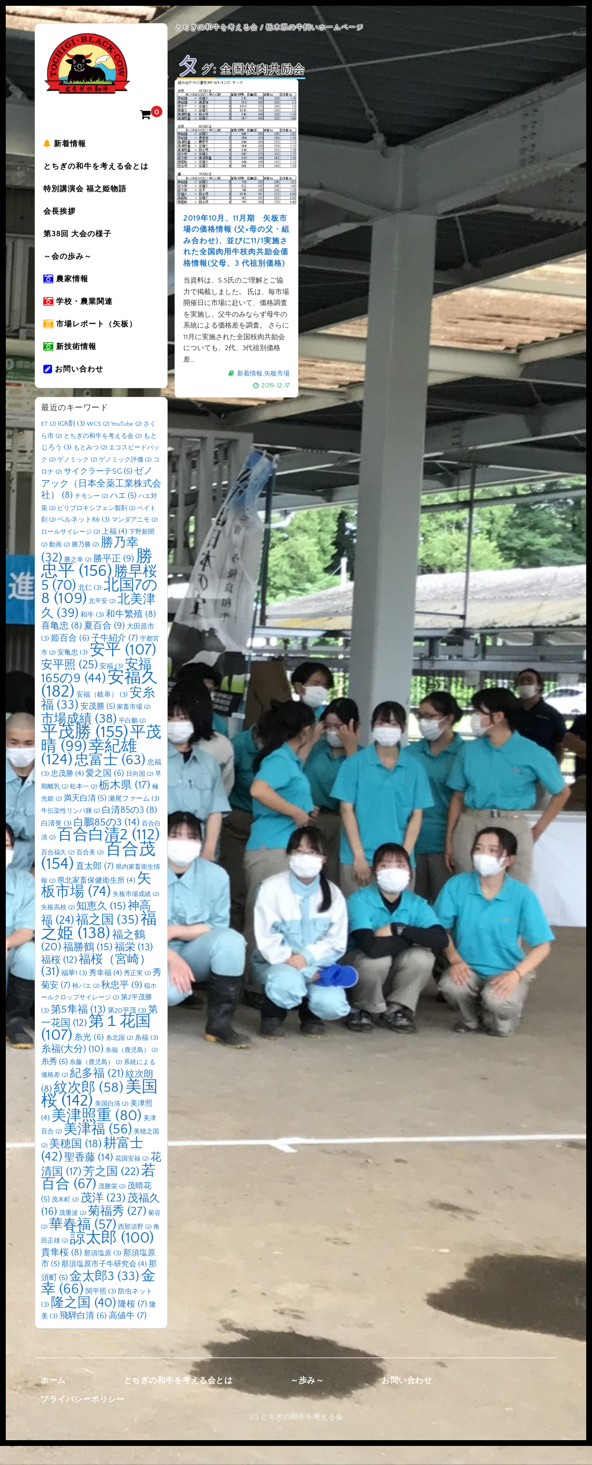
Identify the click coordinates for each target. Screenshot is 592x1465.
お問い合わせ (77, 388)
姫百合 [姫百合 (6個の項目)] (70, 656)
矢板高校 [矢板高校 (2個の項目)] (58, 926)
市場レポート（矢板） (93, 339)
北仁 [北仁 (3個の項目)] (90, 606)
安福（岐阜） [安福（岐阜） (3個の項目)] (102, 713)
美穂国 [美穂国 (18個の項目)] (75, 1163)
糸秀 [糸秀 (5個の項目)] (54, 1080)
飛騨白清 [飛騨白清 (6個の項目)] (83, 1335)
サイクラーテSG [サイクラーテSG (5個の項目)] (98, 490)
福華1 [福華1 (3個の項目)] (74, 992)
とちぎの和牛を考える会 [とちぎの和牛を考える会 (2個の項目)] (103, 454)
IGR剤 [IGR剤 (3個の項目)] (71, 443)
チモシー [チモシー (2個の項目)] (91, 515)
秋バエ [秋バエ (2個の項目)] (85, 1004)
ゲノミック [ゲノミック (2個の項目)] (77, 478)
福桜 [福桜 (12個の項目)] (59, 978)
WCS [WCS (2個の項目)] (98, 443)
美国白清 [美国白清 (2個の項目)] (111, 1123)
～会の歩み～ (71, 266)
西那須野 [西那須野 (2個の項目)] (134, 1245)
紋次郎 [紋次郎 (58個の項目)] (89, 1106)
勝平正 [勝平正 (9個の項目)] (113, 577)
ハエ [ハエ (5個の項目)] (123, 514)
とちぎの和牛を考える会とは (99, 169)
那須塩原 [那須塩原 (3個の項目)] (102, 1272)
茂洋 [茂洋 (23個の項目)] (102, 1216)
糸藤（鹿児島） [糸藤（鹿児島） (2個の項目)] (95, 1080)
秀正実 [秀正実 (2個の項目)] (137, 992)
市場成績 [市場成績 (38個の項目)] (79, 737)
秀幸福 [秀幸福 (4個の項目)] (105, 992)
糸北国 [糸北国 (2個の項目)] (119, 1056)
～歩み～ (307, 1399)
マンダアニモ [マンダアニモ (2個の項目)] (135, 539)
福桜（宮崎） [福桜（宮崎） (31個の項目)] (96, 984)
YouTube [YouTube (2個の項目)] (126, 443)
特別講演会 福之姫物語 (88, 193)
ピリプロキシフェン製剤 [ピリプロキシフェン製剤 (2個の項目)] (96, 526)
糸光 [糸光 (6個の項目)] (89, 1056)
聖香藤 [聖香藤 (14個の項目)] (88, 1177)
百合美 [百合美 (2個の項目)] (89, 871)
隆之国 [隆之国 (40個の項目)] (83, 1321)
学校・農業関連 (81, 315)
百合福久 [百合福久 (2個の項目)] (58, 871)
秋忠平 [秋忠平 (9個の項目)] (121, 1003)
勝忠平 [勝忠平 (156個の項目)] (97, 582)
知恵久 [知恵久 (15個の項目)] (101, 925)
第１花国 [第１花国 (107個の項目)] (96, 1047)
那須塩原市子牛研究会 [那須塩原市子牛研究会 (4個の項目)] (104, 1283)
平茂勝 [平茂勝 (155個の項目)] (84, 751)
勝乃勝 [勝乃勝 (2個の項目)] (85, 563)
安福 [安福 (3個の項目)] (111, 685)
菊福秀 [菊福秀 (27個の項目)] (117, 1230)
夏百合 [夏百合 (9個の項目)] (104, 644)
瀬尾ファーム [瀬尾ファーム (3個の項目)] (134, 817)
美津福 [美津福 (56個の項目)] (98, 1148)
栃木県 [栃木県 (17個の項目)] (124, 804)
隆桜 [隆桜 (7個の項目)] (132, 1323)
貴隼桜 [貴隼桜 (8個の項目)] (61, 1271)
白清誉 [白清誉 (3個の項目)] (56, 842)
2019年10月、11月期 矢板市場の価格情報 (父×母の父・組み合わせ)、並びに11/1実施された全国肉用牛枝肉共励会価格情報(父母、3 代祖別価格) (236, 240)
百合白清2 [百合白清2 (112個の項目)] (108, 853)
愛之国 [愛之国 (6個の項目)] (105, 792)
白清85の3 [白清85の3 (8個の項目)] (129, 829)
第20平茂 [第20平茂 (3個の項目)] (127, 1029)
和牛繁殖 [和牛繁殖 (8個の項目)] (131, 633)
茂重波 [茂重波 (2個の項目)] (72, 1232)
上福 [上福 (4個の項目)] (114, 550)
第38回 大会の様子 (81, 242)
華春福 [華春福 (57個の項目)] (82, 1243)
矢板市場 (277, 373)
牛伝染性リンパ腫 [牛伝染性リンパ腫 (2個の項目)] (70, 830)
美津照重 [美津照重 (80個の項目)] (96, 1134)
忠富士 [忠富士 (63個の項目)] (110, 779)
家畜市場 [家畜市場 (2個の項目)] (133, 726)
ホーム (53, 1399)
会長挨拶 (63, 218)
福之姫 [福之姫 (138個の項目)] (99, 945)
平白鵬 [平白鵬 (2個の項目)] (132, 739)
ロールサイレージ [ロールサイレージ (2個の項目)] (70, 550)
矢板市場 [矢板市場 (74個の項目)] (96, 904)
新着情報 (68, 145)
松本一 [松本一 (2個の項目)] (83, 805)
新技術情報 (73, 363)
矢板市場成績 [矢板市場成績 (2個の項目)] (136, 913)
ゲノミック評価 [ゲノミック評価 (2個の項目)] (125, 478)
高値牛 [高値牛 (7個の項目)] (128, 1335)
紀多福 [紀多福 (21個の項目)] (97, 1092)
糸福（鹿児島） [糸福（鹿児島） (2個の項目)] (131, 1069)
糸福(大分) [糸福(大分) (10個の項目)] (72, 1068)
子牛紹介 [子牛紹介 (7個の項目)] (114, 656)
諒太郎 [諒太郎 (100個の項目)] (112, 1257)
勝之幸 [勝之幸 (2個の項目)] (77, 578)
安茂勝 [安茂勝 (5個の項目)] (97, 725)
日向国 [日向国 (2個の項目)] (139, 792)
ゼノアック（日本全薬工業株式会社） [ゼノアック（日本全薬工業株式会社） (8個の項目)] (101, 502)
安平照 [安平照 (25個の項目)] (69, 683)
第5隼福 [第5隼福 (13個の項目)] (78, 1028)
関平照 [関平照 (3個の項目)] (101, 1310)
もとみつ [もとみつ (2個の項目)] (90, 466)
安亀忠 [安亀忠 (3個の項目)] (72, 671)
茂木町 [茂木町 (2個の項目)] (65, 1218)
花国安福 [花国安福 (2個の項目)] (132, 1177)
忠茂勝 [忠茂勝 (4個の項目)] (67, 792)
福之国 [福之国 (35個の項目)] (107, 939)
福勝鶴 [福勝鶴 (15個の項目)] (88, 966)
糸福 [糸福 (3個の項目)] (146, 1056)
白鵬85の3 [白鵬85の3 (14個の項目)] (106, 841)
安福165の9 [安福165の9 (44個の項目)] (96, 690)
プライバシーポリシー (82, 1418)
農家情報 (69, 291)
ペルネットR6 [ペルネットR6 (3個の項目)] (83, 538)
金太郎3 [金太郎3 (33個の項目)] (104, 1295)
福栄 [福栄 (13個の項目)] (133, 966)
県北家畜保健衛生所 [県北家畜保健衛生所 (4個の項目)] (96, 899)
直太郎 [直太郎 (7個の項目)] (95, 885)
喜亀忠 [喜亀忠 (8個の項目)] (61, 645)
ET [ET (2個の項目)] (48, 443)
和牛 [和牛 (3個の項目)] (92, 633)
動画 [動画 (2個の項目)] (59, 563)
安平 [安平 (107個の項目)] (123, 669)
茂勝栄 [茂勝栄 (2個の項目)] (111, 1205)
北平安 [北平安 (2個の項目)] (102, 620)
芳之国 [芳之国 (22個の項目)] (111, 1190)
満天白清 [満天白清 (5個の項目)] (85, 816)
